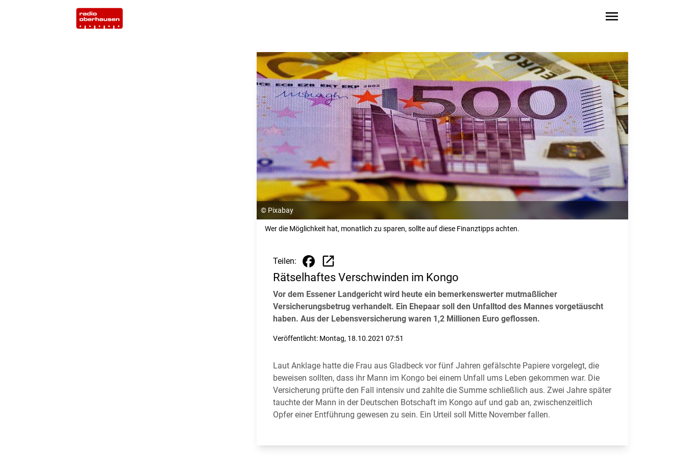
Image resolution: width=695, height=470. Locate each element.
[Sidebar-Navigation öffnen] (612, 18)
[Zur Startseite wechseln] (99, 18)
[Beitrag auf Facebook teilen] (309, 261)
